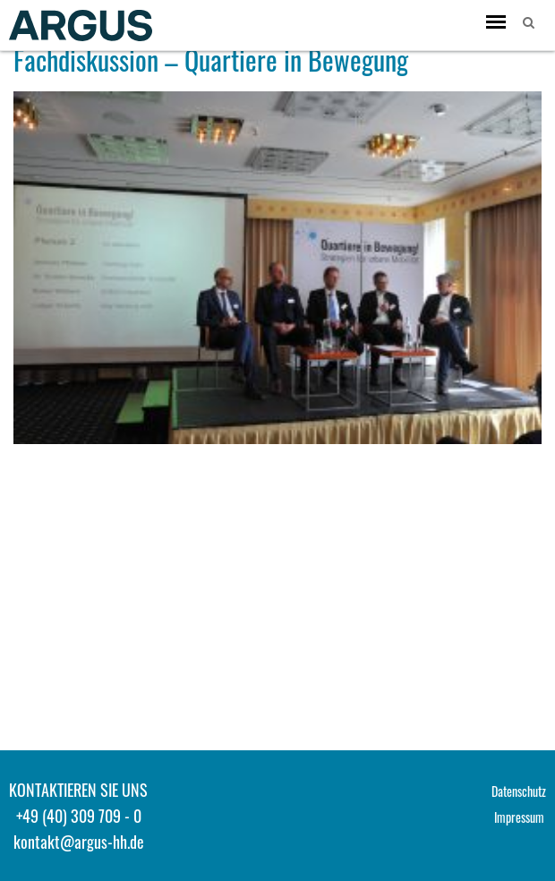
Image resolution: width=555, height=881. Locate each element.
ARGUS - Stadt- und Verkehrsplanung (80, 25)
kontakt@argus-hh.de (78, 841)
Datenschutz (518, 791)
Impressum (519, 817)
